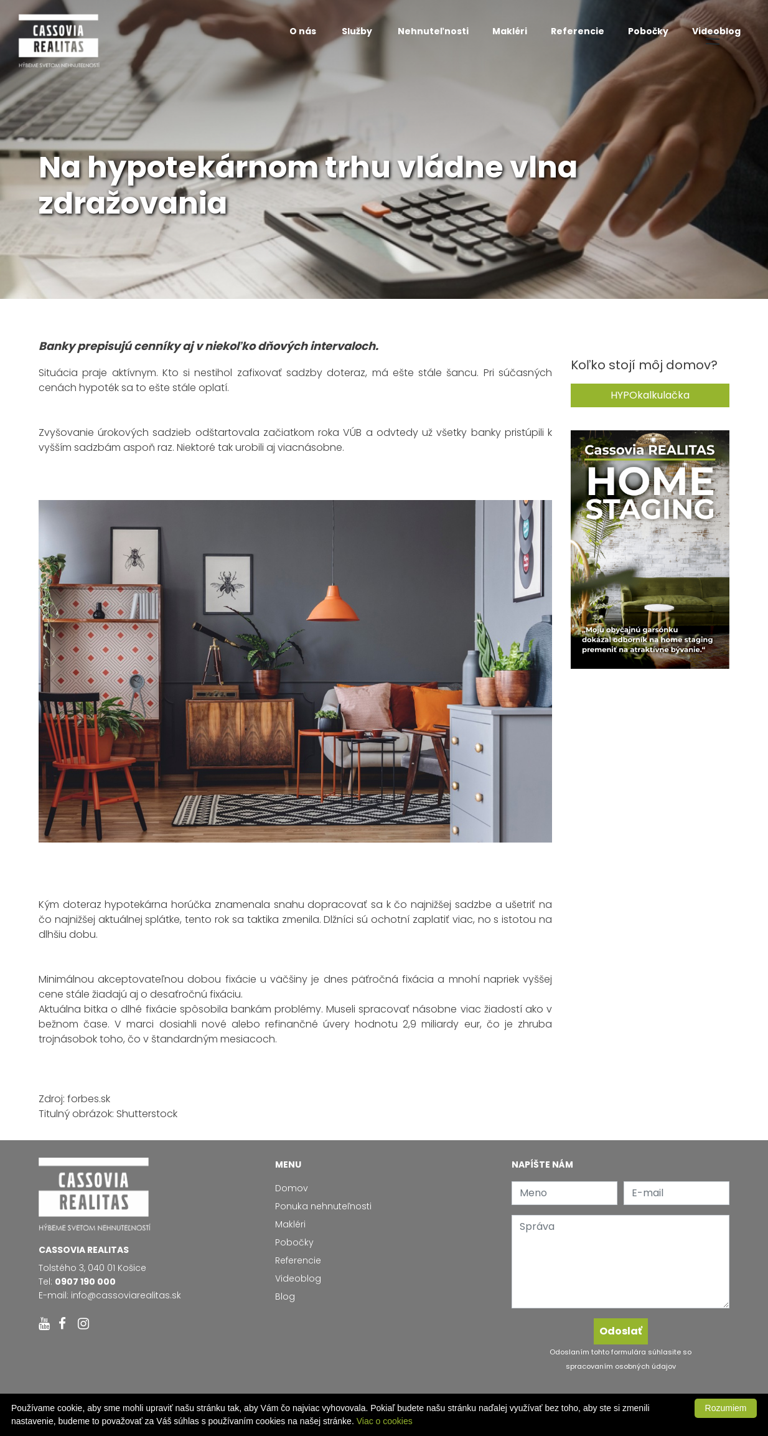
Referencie (577, 31)
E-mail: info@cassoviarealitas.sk (110, 1295)
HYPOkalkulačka (650, 395)
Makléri (509, 31)
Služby (358, 31)
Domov (291, 1188)
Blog (285, 1296)
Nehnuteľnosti (433, 31)
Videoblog (716, 31)
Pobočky (648, 31)
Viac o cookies (385, 1421)
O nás (303, 31)
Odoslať (620, 1331)
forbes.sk (88, 1099)
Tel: (77, 1281)
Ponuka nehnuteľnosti (323, 1206)
